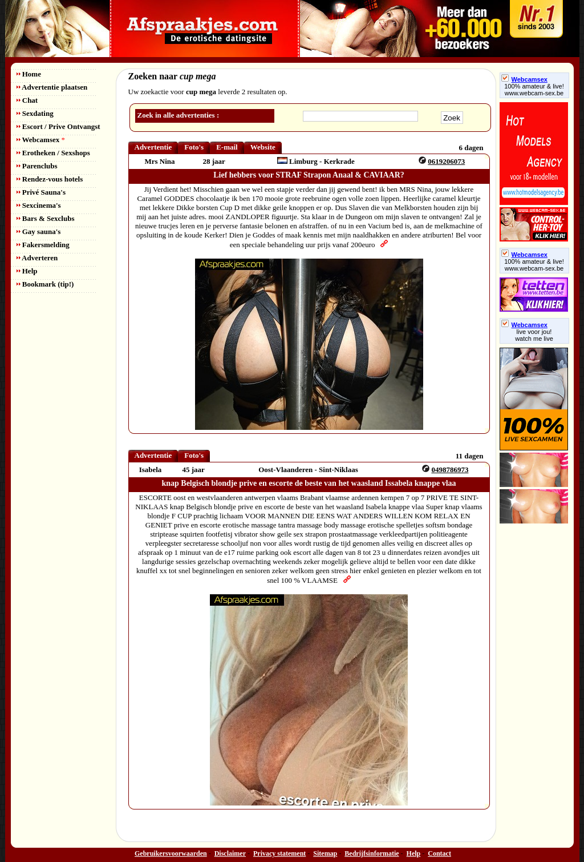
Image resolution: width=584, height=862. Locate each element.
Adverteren (37, 257)
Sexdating (35, 113)
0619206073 (446, 161)
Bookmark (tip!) (45, 284)
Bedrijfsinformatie (371, 853)
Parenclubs (37, 166)
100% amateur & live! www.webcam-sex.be (534, 89)
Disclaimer (230, 853)
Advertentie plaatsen (52, 87)
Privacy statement (279, 853)
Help (27, 271)
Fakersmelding (43, 244)
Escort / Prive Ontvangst (58, 126)
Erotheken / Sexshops (53, 152)
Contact (439, 853)
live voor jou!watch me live (534, 335)
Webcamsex (41, 139)
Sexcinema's (39, 205)
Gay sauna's (39, 231)
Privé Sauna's (41, 192)
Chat (27, 100)
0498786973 (449, 469)
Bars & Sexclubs (46, 218)
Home (29, 74)
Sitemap (325, 853)
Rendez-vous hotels (50, 179)
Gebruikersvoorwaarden (171, 853)
